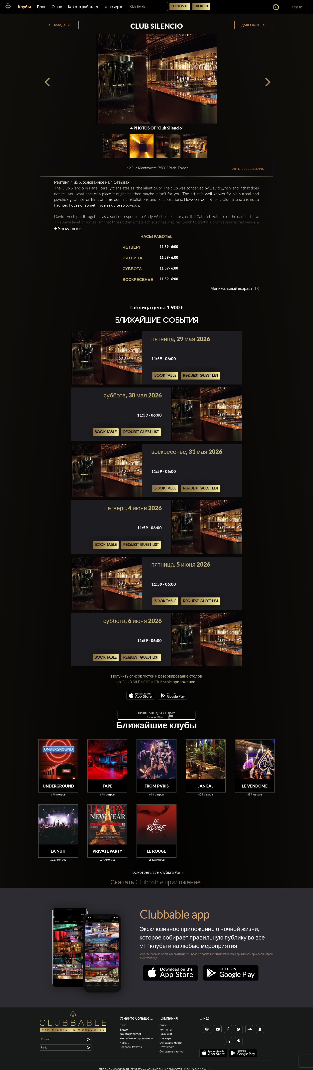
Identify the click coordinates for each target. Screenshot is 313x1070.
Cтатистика (166, 1047)
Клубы (24, 6)
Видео (124, 1029)
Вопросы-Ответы (131, 1047)
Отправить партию (171, 1051)
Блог (41, 6)
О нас (57, 6)
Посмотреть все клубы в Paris (156, 872)
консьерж (113, 6)
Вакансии (165, 1034)
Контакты (165, 1029)
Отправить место (170, 1042)
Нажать (124, 1042)
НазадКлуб (59, 25)
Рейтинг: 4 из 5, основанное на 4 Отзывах (92, 182)
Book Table (179, 6)
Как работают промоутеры (136, 1038)
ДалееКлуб (253, 25)
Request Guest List (200, 375)
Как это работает (83, 6)
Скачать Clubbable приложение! (156, 882)
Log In (297, 6)
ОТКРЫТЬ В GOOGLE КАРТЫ (248, 168)
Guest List (201, 6)
